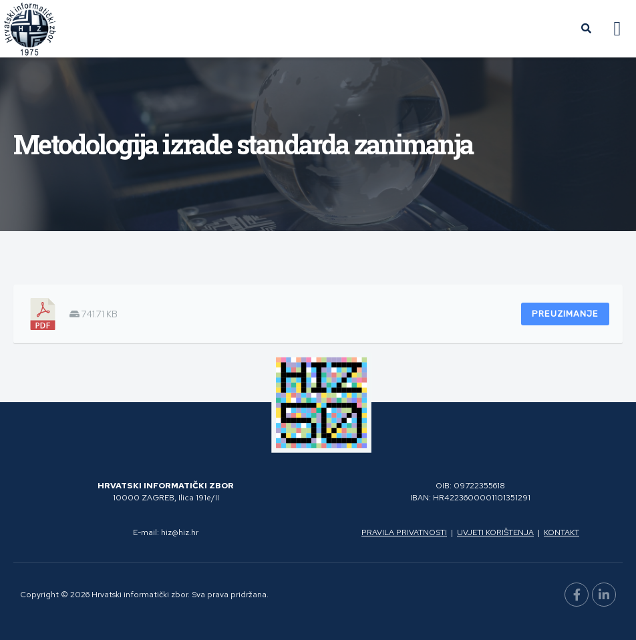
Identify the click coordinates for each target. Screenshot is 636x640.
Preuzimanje (565, 314)
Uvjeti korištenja (495, 532)
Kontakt (561, 532)
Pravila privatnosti (404, 532)
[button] (617, 29)
